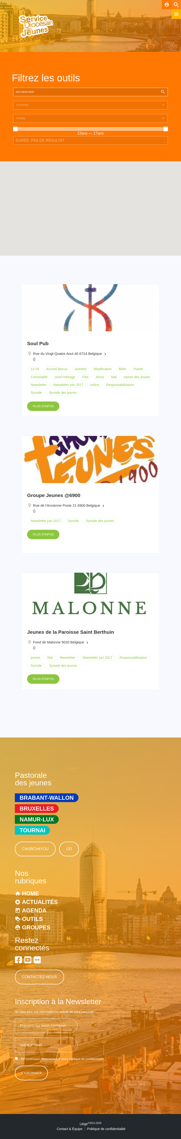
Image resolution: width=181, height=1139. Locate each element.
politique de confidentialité (86, 1059)
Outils (32, 919)
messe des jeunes (136, 377)
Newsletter (38, 385)
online (94, 385)
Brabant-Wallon (47, 798)
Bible (122, 369)
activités (81, 369)
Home (30, 893)
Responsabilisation (120, 385)
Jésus (99, 377)
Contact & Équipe (69, 1129)
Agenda (34, 910)
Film (85, 377)
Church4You (35, 849)
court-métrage (65, 377)
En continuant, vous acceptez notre (59, 1059)
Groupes (36, 927)
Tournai (32, 830)
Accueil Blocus (57, 369)
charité (138, 369)
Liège (90, 1124)
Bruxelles (37, 808)
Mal (114, 377)
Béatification (103, 369)
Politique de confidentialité (106, 1129)
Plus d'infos (43, 406)
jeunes (35, 657)
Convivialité (39, 377)
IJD (69, 849)
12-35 (35, 369)
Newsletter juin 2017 (68, 385)
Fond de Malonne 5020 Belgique (58, 642)
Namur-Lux (37, 819)
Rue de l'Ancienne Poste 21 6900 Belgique (66, 505)
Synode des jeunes (63, 392)
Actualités (40, 902)
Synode (36, 392)
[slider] (15, 129)
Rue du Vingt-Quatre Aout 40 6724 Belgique (67, 354)
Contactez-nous (39, 977)
